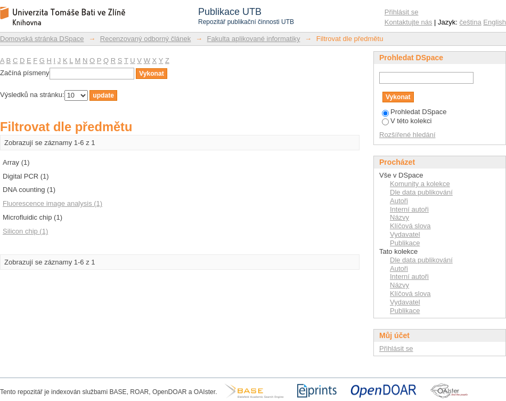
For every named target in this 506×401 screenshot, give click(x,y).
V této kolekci (406, 121)
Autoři (399, 201)
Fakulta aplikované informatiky (253, 39)
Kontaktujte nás (408, 22)
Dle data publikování (421, 192)
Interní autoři (409, 209)
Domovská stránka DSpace (42, 39)
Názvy (399, 217)
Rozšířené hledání (407, 135)
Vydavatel (405, 234)
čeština (470, 22)
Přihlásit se (402, 12)
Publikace (405, 243)
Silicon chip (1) (25, 231)
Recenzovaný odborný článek (145, 39)
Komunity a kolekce (420, 184)
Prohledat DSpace (414, 112)
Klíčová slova (410, 226)
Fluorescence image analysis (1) (52, 203)
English (494, 22)
